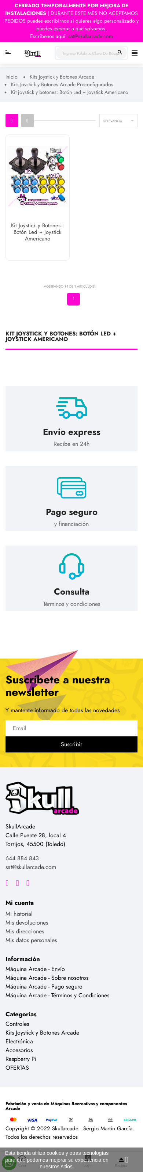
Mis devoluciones (27, 922)
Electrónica (19, 1041)
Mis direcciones (25, 931)
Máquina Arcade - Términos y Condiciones (57, 995)
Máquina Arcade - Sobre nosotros (47, 978)
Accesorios (19, 1050)
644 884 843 (22, 858)
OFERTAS (17, 1067)
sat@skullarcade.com (90, 36)
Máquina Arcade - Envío (35, 969)
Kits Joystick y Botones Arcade (42, 1032)
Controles (17, 1024)
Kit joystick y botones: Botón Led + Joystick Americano (61, 337)
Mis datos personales (31, 940)
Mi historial (19, 914)
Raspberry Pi (21, 1059)
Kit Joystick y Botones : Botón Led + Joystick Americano (37, 232)
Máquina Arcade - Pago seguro (44, 986)
